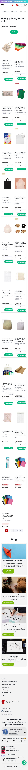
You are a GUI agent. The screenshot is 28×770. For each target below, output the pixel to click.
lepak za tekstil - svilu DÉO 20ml (6, 476)
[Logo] (21, 5)
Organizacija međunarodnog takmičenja (15, 757)
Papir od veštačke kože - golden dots (20, 384)
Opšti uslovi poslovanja (8, 684)
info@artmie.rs (7, 711)
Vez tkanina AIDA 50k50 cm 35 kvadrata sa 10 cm (7, 292)
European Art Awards (11, 754)
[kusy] (7, 75)
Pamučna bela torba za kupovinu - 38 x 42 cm (20, 154)
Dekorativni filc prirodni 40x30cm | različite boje (20, 477)
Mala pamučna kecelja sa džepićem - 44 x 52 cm (7, 244)
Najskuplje (13, 26)
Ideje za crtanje (14, 656)
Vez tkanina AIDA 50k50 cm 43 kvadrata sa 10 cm (20, 432)
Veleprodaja (5, 687)
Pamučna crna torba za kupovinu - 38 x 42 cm (7, 199)
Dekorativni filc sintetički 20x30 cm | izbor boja (20, 62)
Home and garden (10, 753)
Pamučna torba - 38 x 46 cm (7, 432)
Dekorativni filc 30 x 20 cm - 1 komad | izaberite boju (20, 109)
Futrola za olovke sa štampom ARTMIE (7, 107)
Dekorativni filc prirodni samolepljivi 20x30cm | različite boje (7, 516)
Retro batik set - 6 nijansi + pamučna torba (7, 384)
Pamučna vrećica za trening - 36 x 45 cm (7, 339)
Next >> (21, 530)
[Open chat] (24, 762)
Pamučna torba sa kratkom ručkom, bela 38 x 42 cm (20, 339)
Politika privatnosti (7, 714)
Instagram (5, 741)
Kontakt (3, 695)
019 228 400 (6, 708)
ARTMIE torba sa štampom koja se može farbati (6, 62)
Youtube (23, 741)
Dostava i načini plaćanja (9, 681)
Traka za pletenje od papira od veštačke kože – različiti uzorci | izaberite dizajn (20, 245)
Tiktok (14, 741)
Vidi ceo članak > (8, 571)
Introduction (5, 11)
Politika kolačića (6, 692)
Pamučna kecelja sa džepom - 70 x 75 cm (20, 198)
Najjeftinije (5, 26)
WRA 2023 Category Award (12, 750)
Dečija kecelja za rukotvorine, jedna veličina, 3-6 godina (7, 153)
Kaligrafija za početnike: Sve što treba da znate (14, 625)
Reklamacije (5, 690)
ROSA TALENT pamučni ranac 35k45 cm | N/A (19, 291)
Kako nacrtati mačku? (14, 595)
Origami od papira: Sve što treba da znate (14, 561)
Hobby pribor (14, 11)
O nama (3, 679)
